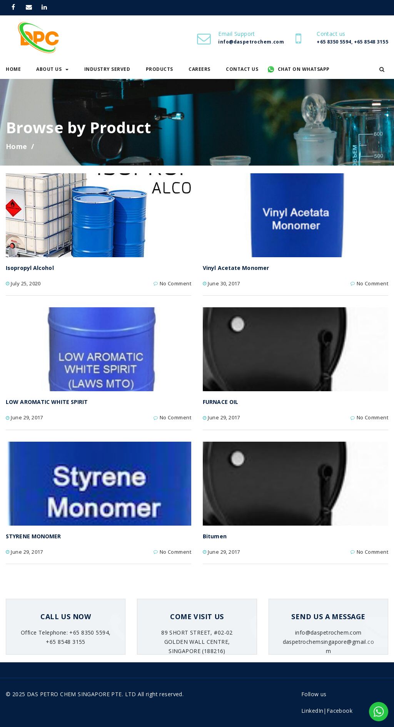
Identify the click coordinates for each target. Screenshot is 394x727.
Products (159, 69)
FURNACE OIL (220, 401)
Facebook (339, 710)
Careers (199, 69)
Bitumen (215, 536)
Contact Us (242, 69)
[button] (382, 69)
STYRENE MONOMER (33, 536)
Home (16, 146)
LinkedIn (312, 710)
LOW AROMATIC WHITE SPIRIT (47, 401)
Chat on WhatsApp (304, 69)
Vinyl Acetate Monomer (236, 267)
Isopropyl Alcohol (30, 267)
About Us (52, 69)
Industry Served (107, 69)
